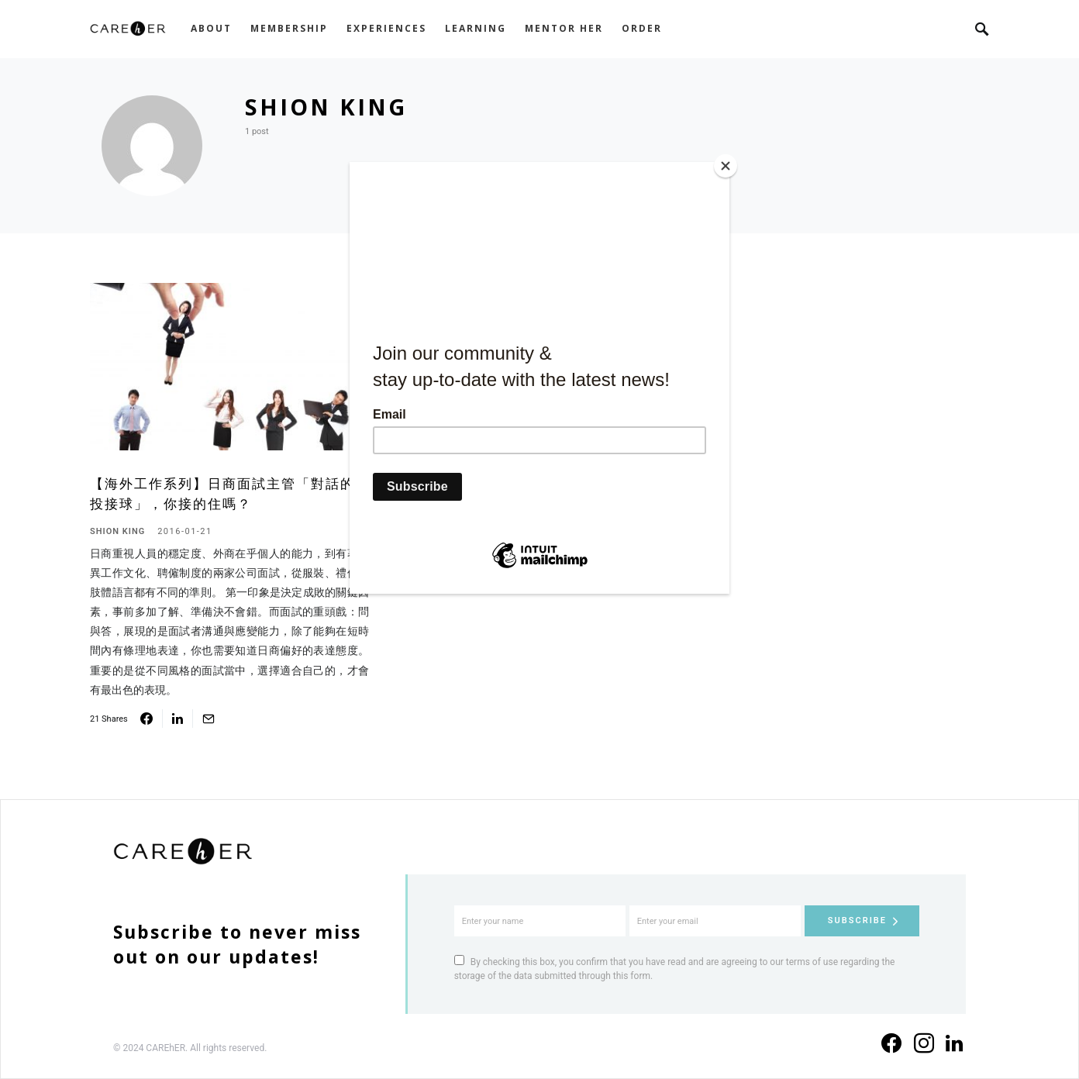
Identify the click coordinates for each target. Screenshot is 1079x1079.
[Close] (725, 166)
